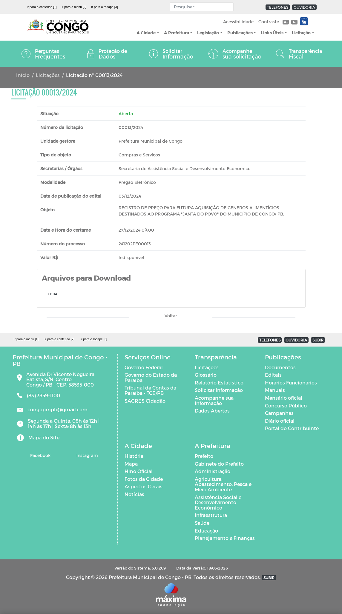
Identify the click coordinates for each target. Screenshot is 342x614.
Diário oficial (280, 421)
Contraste (268, 21)
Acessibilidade (238, 21)
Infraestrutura (211, 515)
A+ (286, 22)
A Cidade (146, 32)
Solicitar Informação (219, 390)
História (134, 456)
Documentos (280, 367)
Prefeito (204, 456)
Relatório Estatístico (219, 382)
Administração (212, 471)
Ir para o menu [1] (26, 339)
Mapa (131, 464)
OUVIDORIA (304, 7)
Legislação (208, 32)
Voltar (171, 315)
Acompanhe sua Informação (214, 400)
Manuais (275, 390)
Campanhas (279, 413)
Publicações (240, 32)
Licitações (48, 75)
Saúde (202, 523)
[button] (229, 7)
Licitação (301, 32)
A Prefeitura (176, 32)
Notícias (134, 494)
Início (23, 75)
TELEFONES (277, 7)
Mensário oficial (283, 398)
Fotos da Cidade (144, 479)
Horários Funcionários (291, 382)
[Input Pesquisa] (200, 7)
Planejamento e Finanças (225, 538)
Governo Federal (144, 367)
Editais (273, 375)
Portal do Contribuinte (292, 428)
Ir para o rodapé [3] (104, 7)
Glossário (206, 375)
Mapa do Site (43, 437)
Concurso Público (286, 405)
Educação (206, 530)
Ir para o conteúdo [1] (42, 7)
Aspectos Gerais (143, 486)
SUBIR (317, 340)
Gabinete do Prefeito (219, 464)
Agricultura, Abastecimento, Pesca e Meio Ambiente (223, 484)
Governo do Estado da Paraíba (151, 377)
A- (294, 22)
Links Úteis (272, 32)
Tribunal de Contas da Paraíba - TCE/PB (150, 390)
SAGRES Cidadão (145, 401)
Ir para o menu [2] (74, 7)
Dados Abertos (212, 410)
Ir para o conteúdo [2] (59, 339)
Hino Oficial (139, 471)
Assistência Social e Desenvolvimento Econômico (218, 502)
